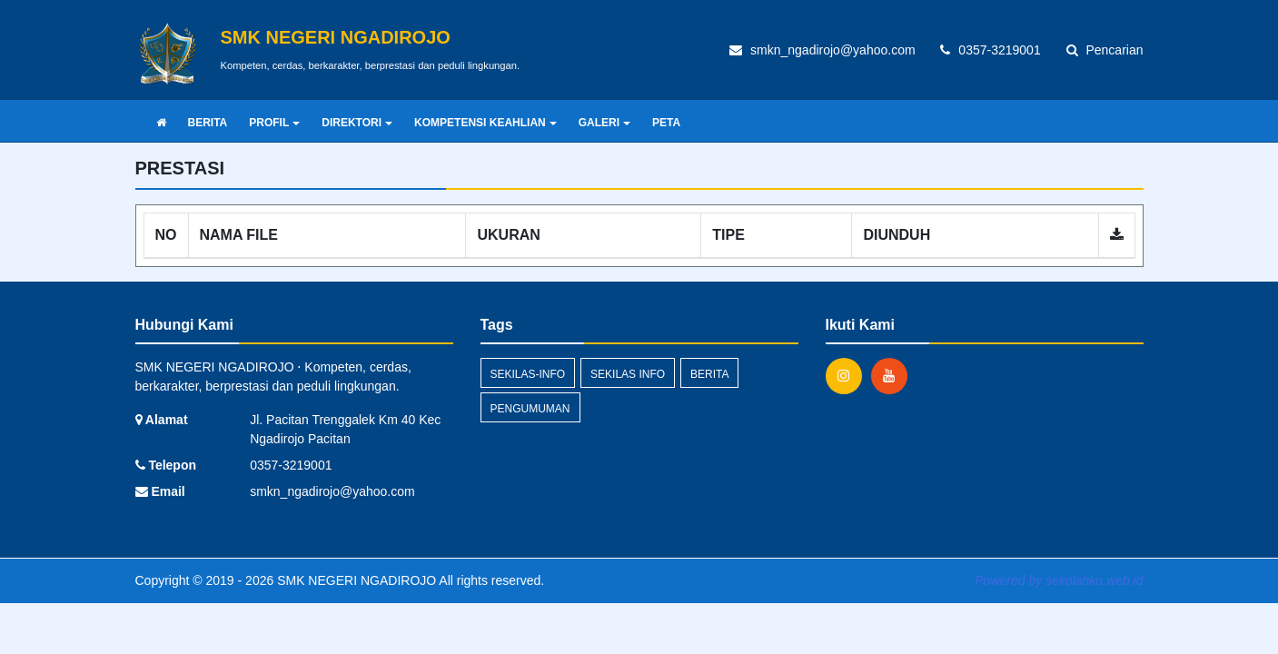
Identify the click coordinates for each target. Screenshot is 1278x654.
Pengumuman (530, 408)
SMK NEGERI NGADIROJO (354, 580)
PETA (666, 122)
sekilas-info (528, 374)
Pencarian (1105, 50)
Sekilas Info (627, 374)
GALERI (604, 122)
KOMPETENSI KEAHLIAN (485, 122)
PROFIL (274, 122)
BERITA (208, 122)
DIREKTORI (357, 122)
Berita (709, 374)
